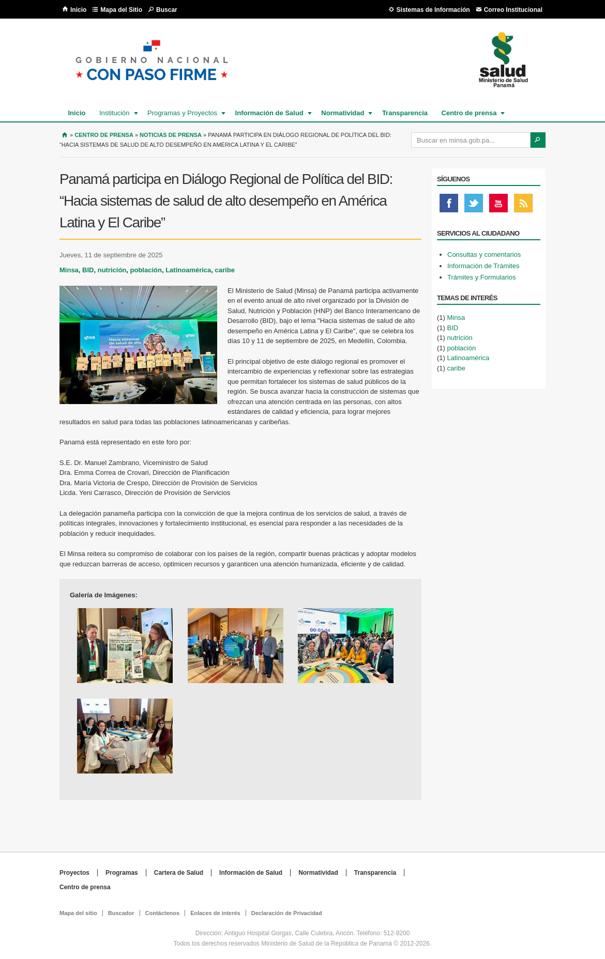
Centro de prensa (468, 113)
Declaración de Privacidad (286, 913)
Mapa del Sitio (121, 9)
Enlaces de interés (215, 913)
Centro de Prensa (103, 135)
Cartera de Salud (178, 872)
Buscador (121, 913)
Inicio (78, 9)
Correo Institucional (513, 9)
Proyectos (74, 872)
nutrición (112, 270)
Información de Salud (269, 113)
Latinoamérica (188, 270)
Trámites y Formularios (481, 277)
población (146, 270)
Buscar (166, 9)
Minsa (69, 270)
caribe (225, 270)
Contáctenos (162, 913)
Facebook (449, 206)
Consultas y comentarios (484, 254)
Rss (523, 206)
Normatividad (342, 113)
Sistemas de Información (433, 9)
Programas (121, 872)
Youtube (498, 206)
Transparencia (405, 113)
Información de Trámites (483, 266)
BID (88, 270)
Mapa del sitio (78, 913)
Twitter (473, 206)
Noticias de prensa (171, 135)
